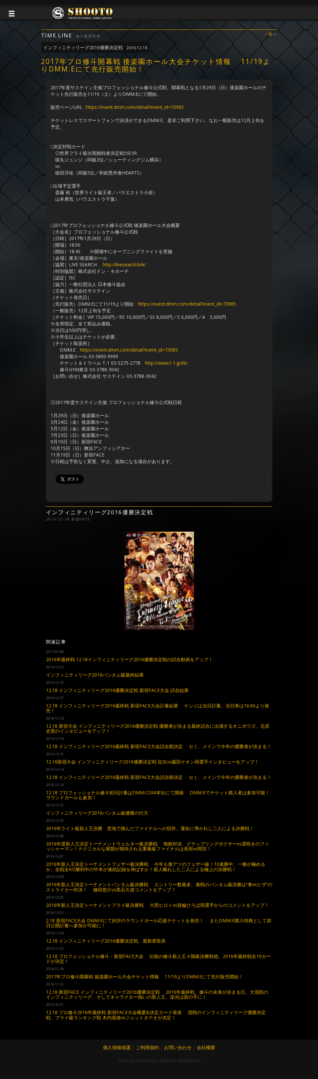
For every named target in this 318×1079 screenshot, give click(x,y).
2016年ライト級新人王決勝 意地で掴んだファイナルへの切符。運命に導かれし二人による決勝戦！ (150, 828)
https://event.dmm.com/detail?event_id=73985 (135, 107)
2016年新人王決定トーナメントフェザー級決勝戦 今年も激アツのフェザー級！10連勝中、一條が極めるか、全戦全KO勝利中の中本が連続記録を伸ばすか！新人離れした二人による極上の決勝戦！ (155, 866)
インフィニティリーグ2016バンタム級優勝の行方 (97, 813)
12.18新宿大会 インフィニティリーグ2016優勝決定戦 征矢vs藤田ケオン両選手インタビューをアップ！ (152, 762)
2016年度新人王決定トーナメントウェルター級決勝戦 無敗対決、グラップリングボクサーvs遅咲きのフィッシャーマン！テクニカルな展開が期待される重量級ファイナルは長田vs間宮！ (157, 846)
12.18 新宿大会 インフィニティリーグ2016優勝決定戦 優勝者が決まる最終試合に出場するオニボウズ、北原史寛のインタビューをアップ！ (157, 728)
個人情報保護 (117, 1047)
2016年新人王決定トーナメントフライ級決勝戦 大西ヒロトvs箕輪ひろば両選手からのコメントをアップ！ (157, 905)
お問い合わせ (178, 1047)
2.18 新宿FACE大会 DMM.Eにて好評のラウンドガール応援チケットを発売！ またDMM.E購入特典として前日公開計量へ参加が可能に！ (158, 922)
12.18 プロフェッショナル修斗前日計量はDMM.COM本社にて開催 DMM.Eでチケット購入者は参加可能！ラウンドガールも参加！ (158, 795)
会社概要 (206, 1047)
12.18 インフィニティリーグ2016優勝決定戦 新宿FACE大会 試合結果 (117, 690)
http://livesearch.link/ (124, 264)
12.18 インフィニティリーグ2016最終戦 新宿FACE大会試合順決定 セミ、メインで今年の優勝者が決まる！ (158, 746)
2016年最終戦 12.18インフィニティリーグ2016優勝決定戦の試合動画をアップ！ (129, 659)
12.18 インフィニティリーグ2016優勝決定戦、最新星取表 (106, 941)
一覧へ (271, 34)
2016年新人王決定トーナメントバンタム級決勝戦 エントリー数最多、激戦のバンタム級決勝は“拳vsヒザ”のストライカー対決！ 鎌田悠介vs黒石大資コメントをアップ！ (159, 886)
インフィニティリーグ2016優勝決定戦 (95, 47)
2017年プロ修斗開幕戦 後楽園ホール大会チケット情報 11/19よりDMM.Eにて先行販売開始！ (144, 976)
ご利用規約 (147, 1047)
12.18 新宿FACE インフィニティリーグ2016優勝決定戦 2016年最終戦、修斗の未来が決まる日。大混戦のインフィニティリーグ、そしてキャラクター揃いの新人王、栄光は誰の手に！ (157, 994)
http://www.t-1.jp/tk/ (166, 363)
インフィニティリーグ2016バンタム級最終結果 (95, 675)
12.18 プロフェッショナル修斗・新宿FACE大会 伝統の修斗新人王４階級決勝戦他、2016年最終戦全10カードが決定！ (158, 958)
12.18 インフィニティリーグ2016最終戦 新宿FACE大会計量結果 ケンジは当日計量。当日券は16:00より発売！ (157, 708)
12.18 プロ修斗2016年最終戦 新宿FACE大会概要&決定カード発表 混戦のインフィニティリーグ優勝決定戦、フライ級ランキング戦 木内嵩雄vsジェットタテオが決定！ (156, 1014)
